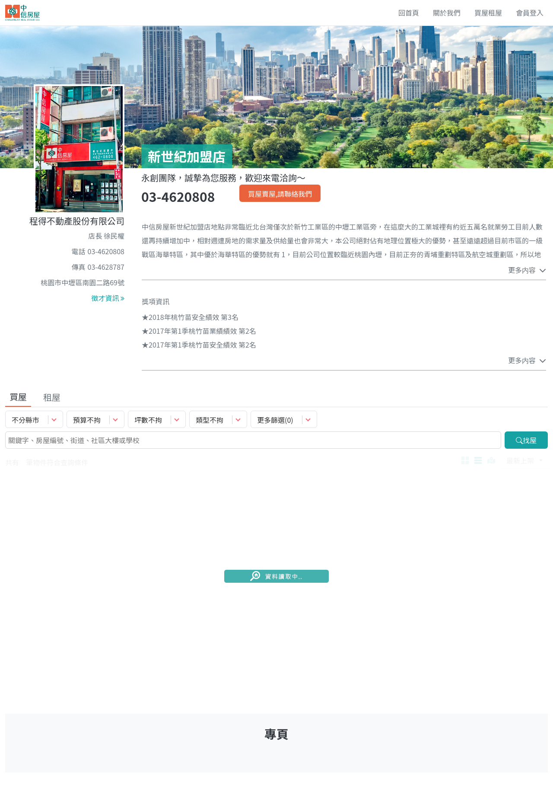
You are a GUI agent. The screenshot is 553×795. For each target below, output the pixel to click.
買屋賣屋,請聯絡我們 (280, 193)
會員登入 (529, 12)
